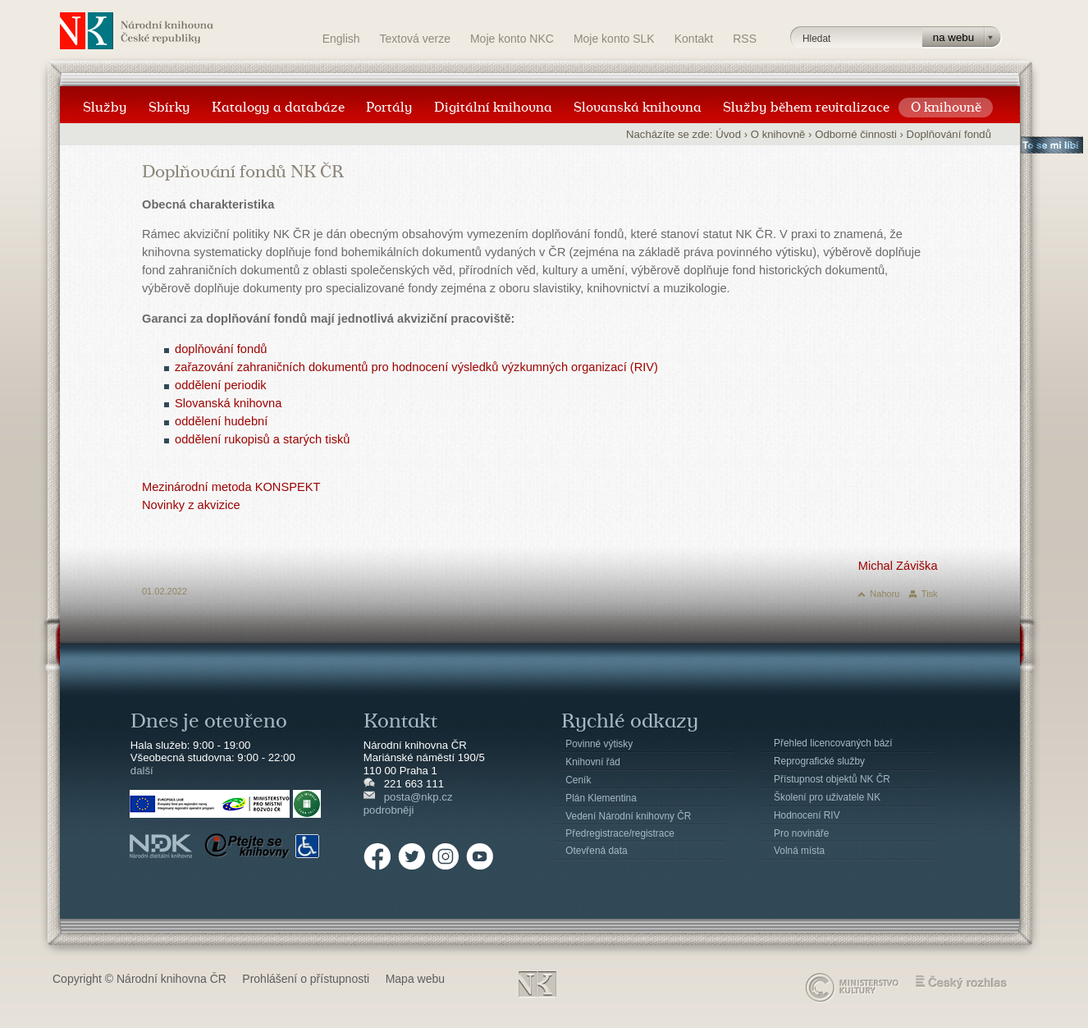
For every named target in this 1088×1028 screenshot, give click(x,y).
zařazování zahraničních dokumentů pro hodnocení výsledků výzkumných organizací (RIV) (416, 367)
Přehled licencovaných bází (833, 743)
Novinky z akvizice (191, 505)
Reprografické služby (819, 761)
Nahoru (884, 594)
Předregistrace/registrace (619, 833)
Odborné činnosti (856, 134)
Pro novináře (801, 833)
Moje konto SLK (614, 38)
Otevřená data (596, 850)
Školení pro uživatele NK (827, 797)
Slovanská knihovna (228, 403)
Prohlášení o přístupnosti (305, 978)
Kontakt (693, 38)
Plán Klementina (600, 798)
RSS (745, 38)
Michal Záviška (898, 565)
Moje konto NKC (512, 38)
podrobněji (388, 810)
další (141, 770)
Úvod (728, 134)
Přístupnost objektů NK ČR (832, 779)
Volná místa (799, 850)
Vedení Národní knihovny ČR (628, 816)
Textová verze (415, 38)
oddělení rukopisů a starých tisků (262, 439)
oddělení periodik (221, 385)
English (341, 38)
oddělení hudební (221, 421)
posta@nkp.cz (418, 797)
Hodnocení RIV (807, 815)
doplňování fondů (221, 349)
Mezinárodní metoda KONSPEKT (231, 486)
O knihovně (778, 134)
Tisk (929, 594)
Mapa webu (415, 978)
